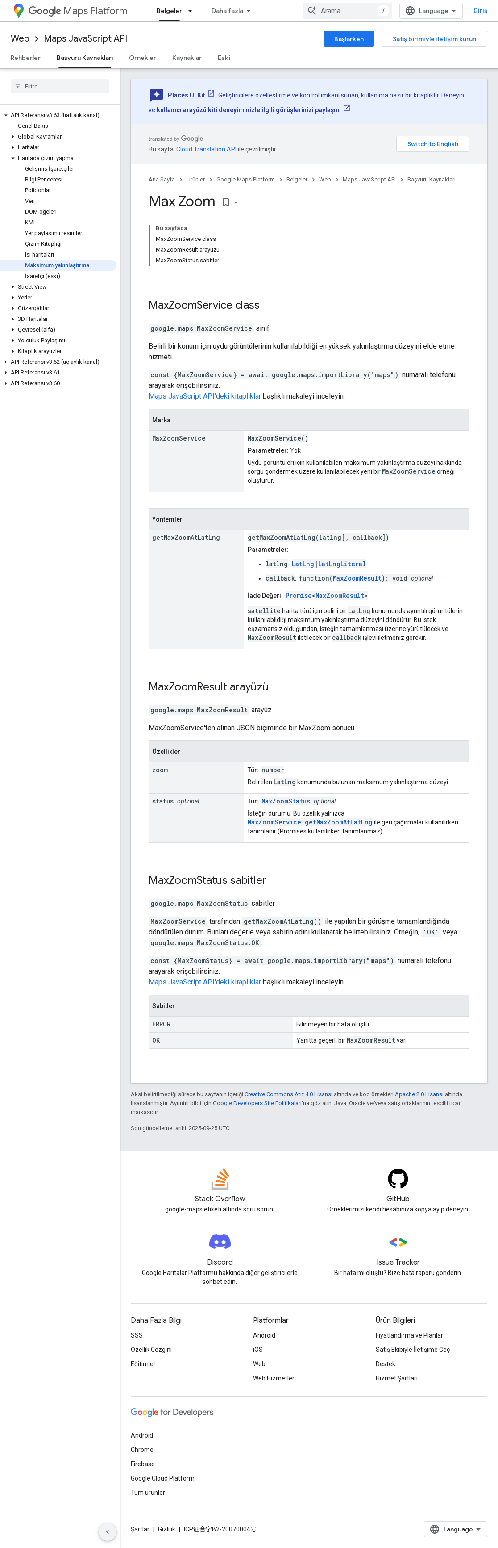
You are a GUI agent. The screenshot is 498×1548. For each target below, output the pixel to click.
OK (156, 1040)
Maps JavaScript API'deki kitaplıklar (205, 396)
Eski (224, 58)
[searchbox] (60, 86)
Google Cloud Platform (163, 1478)
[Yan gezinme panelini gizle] (107, 1532)
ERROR (161, 1024)
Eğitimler (143, 1363)
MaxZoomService (190, 305)
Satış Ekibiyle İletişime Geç (413, 1349)
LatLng (303, 563)
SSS (137, 1335)
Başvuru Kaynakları (431, 179)
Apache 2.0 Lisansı (419, 1094)
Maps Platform (78, 11)
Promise (299, 595)
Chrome (142, 1449)
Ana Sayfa (162, 179)
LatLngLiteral (342, 563)
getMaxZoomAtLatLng (186, 537)
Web (20, 38)
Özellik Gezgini (151, 1349)
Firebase (143, 1464)
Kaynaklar (187, 58)
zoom (160, 770)
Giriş (480, 10)
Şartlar (140, 1529)
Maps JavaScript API (85, 38)
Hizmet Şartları (397, 1378)
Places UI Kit (186, 95)
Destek (385, 1363)
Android (264, 1335)
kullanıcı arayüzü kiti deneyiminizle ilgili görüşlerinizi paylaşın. (249, 110)
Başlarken (349, 39)
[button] (58, 115)
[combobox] (347, 11)
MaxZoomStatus (285, 801)
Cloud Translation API (206, 149)
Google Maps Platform (245, 179)
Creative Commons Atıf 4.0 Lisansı (288, 1094)
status (163, 801)
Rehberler (26, 58)
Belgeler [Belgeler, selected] (169, 11)
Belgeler (296, 179)
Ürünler (196, 179)
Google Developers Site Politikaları (257, 1103)
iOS (258, 1349)
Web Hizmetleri (274, 1378)
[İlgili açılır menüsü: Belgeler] (192, 10)
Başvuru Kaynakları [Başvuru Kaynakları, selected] (85, 58)
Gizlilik (166, 1529)
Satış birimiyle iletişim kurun (434, 39)
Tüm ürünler (148, 1492)
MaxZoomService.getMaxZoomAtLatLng (310, 822)
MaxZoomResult (357, 578)
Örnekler (142, 58)
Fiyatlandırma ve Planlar (409, 1335)
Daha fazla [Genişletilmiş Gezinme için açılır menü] (227, 11)
